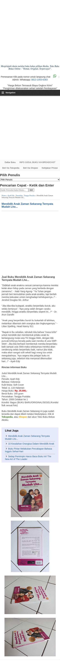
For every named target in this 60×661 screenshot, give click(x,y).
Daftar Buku (10, 162)
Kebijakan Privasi (50, 168)
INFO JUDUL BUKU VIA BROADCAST (37, 162)
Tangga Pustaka (29, 195)
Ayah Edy (11, 195)
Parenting (19, 195)
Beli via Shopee (30, 168)
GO (31, 190)
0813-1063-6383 (39, 79)
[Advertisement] (30, 128)
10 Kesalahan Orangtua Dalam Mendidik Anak (31, 443)
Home (4, 195)
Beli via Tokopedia (10, 168)
